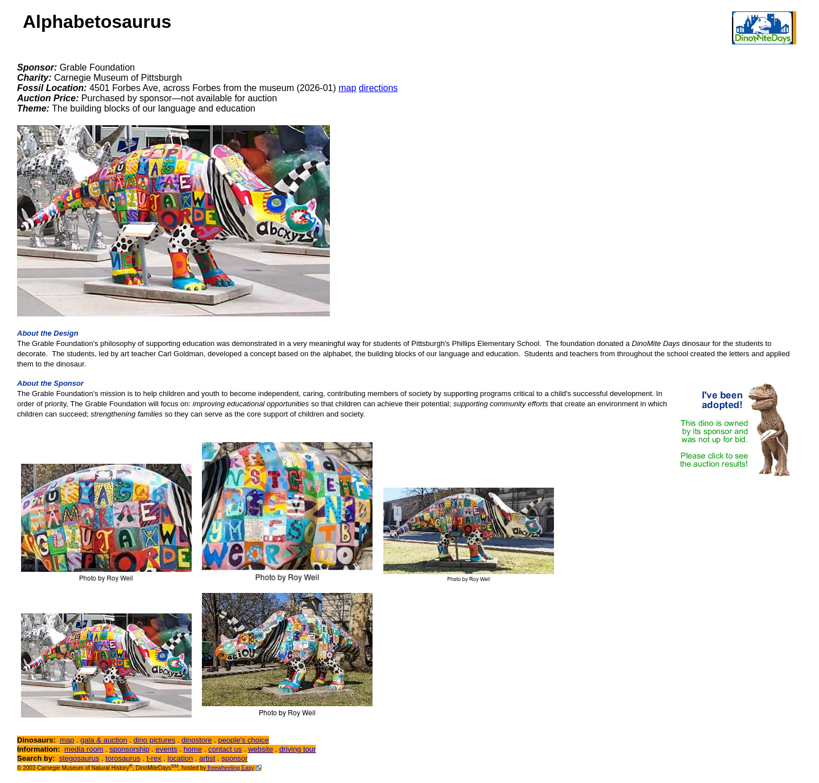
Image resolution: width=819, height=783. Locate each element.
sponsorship (130, 749)
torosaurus (122, 758)
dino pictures (155, 740)
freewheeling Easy (230, 768)
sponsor (234, 758)
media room (84, 749)
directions (378, 88)
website (260, 749)
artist (207, 758)
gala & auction (103, 740)
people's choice (243, 740)
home (193, 749)
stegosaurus (79, 758)
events (166, 749)
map (347, 88)
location (180, 758)
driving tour (297, 749)
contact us (225, 749)
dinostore (196, 740)
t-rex (154, 758)
